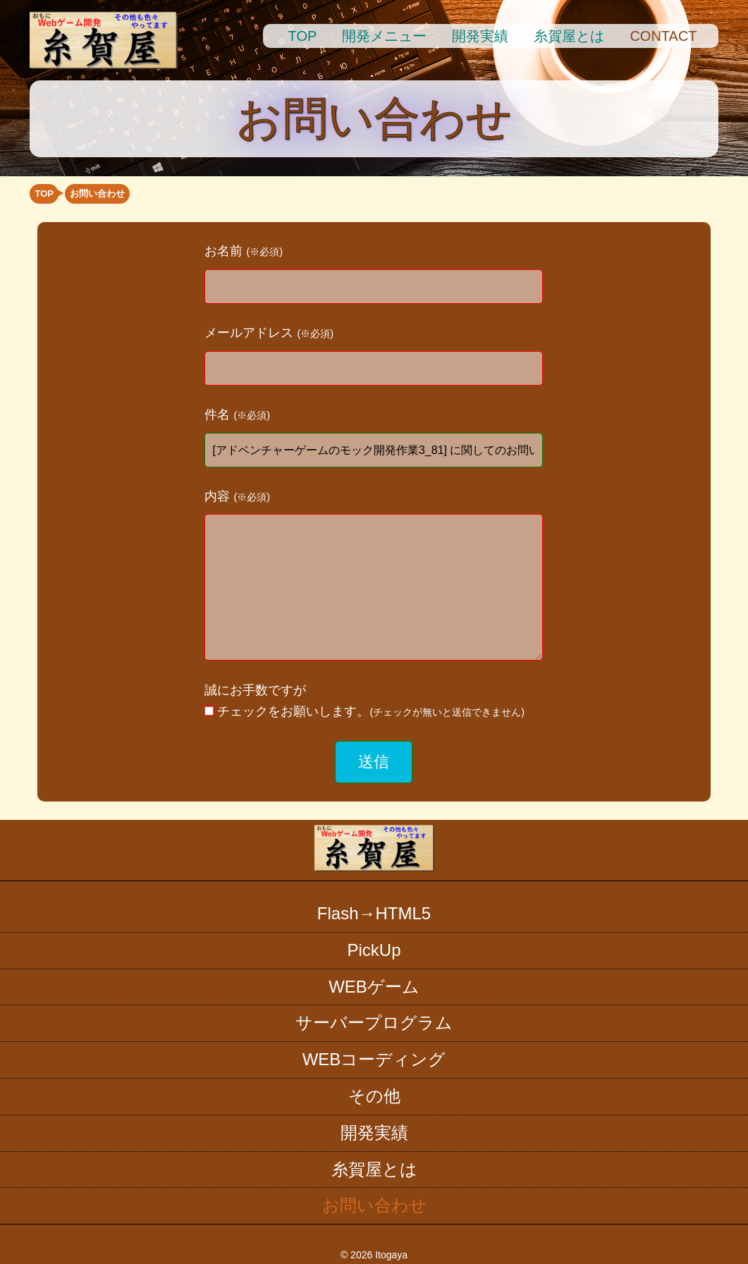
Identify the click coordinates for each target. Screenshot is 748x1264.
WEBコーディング (374, 1059)
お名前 (243, 251)
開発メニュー (384, 36)
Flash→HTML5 (374, 913)
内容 (237, 496)
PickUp (373, 949)
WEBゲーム (374, 986)
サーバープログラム (374, 1022)
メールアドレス (268, 333)
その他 (374, 1095)
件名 (237, 414)
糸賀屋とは (569, 36)
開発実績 (480, 36)
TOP (302, 36)
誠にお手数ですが (364, 701)
